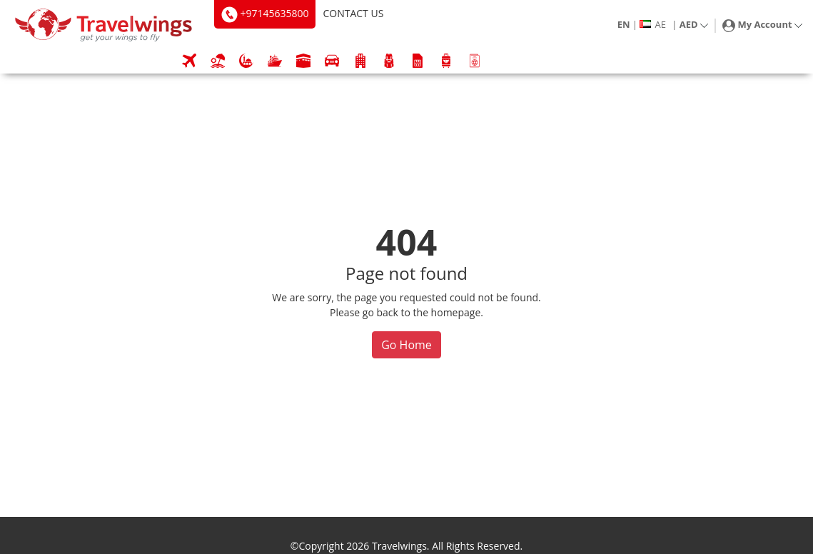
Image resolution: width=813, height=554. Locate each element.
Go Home (406, 345)
